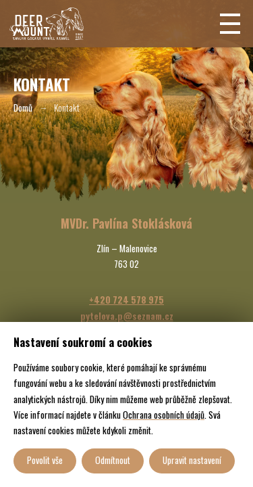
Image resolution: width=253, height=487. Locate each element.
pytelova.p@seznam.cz (126, 316)
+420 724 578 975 (126, 299)
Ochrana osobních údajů (163, 414)
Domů (22, 107)
